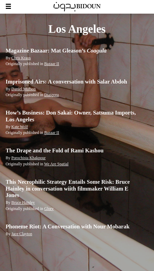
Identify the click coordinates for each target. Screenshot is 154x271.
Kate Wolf (19, 126)
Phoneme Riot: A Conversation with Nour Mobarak (68, 226)
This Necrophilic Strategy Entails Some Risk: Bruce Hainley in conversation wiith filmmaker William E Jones (68, 189)
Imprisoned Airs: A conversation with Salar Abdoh (66, 81)
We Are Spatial (56, 164)
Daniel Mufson (23, 89)
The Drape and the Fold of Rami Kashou (55, 150)
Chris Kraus (21, 58)
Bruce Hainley (23, 202)
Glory (49, 208)
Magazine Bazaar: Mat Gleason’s (56, 50)
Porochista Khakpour (28, 157)
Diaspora (51, 94)
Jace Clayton (21, 233)
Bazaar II (51, 63)
